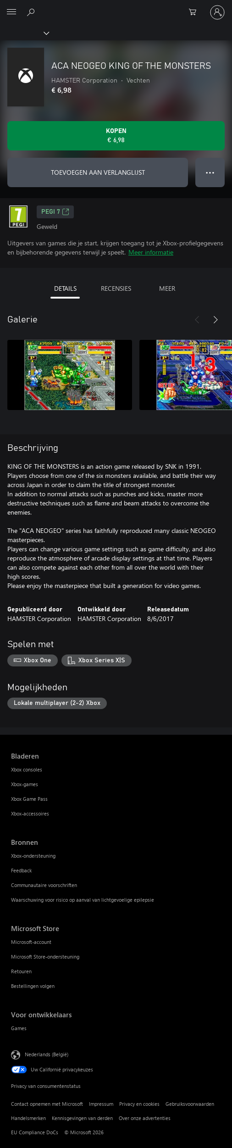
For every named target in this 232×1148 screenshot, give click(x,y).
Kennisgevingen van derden (82, 1118)
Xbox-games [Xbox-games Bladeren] (24, 784)
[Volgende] (215, 319)
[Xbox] (24, 32)
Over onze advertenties (145, 1118)
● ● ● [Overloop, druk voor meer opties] (210, 172)
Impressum (101, 1104)
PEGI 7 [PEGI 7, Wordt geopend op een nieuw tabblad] (55, 212)
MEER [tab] (167, 288)
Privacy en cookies (139, 1104)
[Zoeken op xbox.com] (32, 12)
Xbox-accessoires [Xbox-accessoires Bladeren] (30, 813)
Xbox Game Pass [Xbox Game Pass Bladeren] (29, 799)
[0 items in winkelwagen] (195, 12)
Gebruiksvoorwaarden (190, 1104)
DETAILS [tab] (65, 288)
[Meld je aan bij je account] (217, 12)
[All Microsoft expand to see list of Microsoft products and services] (11, 12)
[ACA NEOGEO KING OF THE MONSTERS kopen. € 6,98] (116, 135)
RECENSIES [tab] (116, 288)
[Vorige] (197, 319)
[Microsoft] (115, 6)
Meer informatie (150, 252)
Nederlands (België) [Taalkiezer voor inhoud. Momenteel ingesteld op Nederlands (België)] (46, 1054)
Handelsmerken (28, 1118)
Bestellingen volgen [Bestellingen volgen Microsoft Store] (33, 986)
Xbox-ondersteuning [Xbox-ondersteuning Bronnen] (33, 856)
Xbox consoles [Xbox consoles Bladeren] (26, 769)
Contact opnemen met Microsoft (47, 1104)
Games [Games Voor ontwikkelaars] (19, 1028)
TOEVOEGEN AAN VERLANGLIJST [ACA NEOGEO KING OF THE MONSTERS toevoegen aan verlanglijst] (98, 172)
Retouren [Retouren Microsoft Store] (21, 971)
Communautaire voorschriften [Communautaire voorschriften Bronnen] (44, 885)
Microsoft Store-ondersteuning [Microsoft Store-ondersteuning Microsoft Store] (45, 956)
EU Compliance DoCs (34, 1132)
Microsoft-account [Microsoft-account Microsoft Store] (31, 942)
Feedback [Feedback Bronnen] (21, 870)
